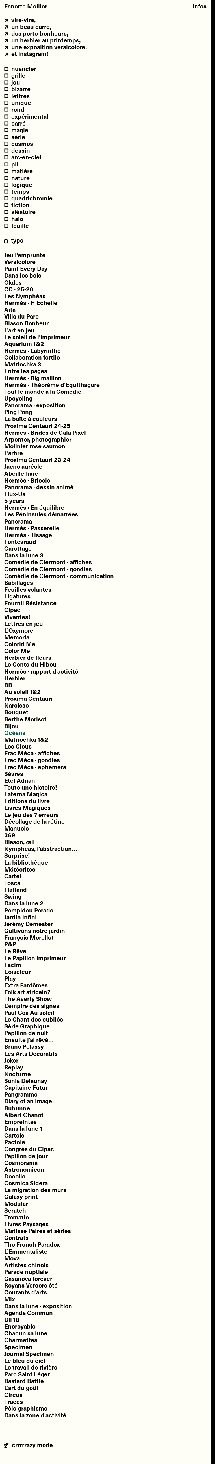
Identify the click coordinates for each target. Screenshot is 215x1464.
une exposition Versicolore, (45, 47)
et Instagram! (26, 53)
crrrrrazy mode (28, 1446)
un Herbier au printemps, (42, 40)
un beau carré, (27, 26)
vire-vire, (20, 19)
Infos (200, 6)
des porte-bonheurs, (36, 33)
